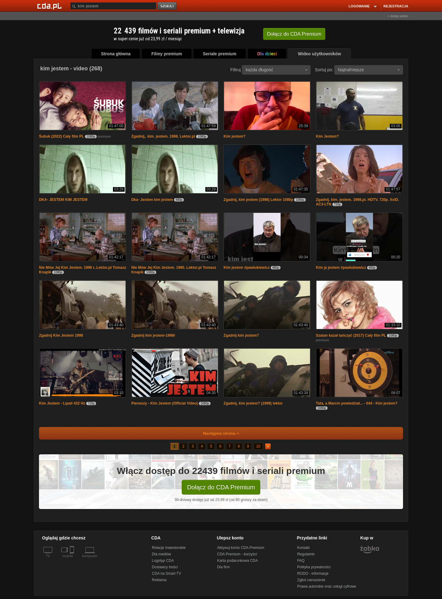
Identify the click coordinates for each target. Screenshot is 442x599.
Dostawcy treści (165, 567)
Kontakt (303, 548)
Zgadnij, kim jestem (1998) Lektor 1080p (258, 200)
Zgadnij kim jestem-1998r (153, 335)
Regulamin (306, 554)
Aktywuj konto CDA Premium (240, 548)
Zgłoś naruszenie (311, 580)
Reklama (159, 580)
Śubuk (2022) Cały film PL (61, 136)
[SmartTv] (72, 560)
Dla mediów (161, 554)
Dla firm (223, 567)
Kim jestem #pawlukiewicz (246, 267)
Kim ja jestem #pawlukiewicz (341, 267)
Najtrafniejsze (369, 69)
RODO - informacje (312, 573)
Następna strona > (217, 433)
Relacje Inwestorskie (169, 548)
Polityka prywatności (314, 567)
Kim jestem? (234, 136)
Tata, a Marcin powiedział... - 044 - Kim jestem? (356, 403)
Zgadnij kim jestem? (241, 335)
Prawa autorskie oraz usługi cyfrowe (326, 586)
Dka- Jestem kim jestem (152, 200)
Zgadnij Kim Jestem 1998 (61, 335)
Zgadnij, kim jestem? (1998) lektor (253, 403)
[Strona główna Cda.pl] (50, 6)
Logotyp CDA (163, 560)
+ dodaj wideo (397, 16)
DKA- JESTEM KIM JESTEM (63, 200)
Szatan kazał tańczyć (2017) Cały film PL (351, 335)
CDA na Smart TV (166, 573)
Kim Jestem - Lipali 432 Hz (62, 403)
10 (258, 446)
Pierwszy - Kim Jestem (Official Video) (164, 403)
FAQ (300, 560)
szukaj (167, 6)
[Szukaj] (113, 6)
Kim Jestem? (327, 136)
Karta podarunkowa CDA (237, 560)
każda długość (277, 69)
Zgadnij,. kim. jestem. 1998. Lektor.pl (163, 136)
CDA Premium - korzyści (237, 554)
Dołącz (294, 34)
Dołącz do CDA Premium (221, 487)
